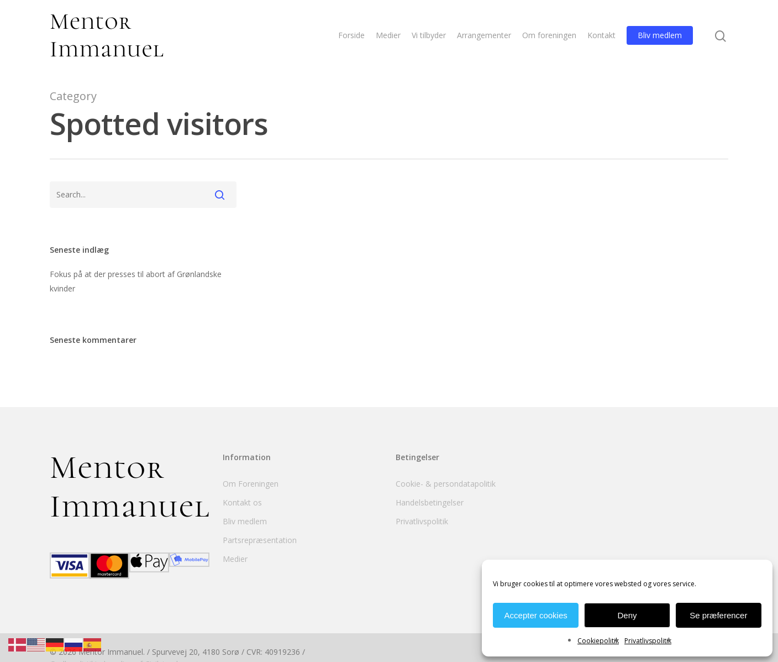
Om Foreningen (250, 483)
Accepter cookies (535, 615)
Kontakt (601, 35)
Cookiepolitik (598, 640)
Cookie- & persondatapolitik (446, 483)
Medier (388, 35)
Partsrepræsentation (260, 540)
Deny (627, 615)
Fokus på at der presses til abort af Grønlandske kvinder (136, 281)
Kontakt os (242, 502)
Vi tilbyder (429, 35)
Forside (351, 35)
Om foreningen (549, 35)
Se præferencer (718, 615)
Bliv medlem (660, 35)
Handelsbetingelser (430, 502)
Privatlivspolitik (647, 640)
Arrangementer (484, 35)
